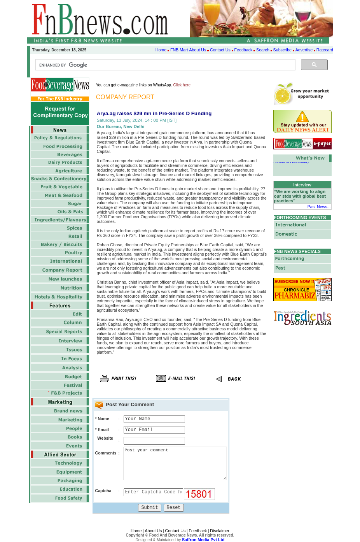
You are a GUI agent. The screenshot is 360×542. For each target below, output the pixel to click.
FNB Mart (179, 49)
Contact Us (220, 49)
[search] (164, 64)
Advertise (304, 49)
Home (161, 49)
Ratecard (324, 49)
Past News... (319, 206)
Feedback (243, 49)
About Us (197, 49)
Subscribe (282, 49)
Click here (181, 85)
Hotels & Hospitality (291, 162)
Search (262, 49)
